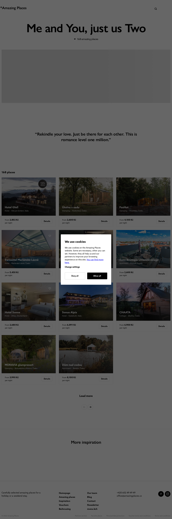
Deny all (74, 276)
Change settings (72, 267)
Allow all (97, 276)
